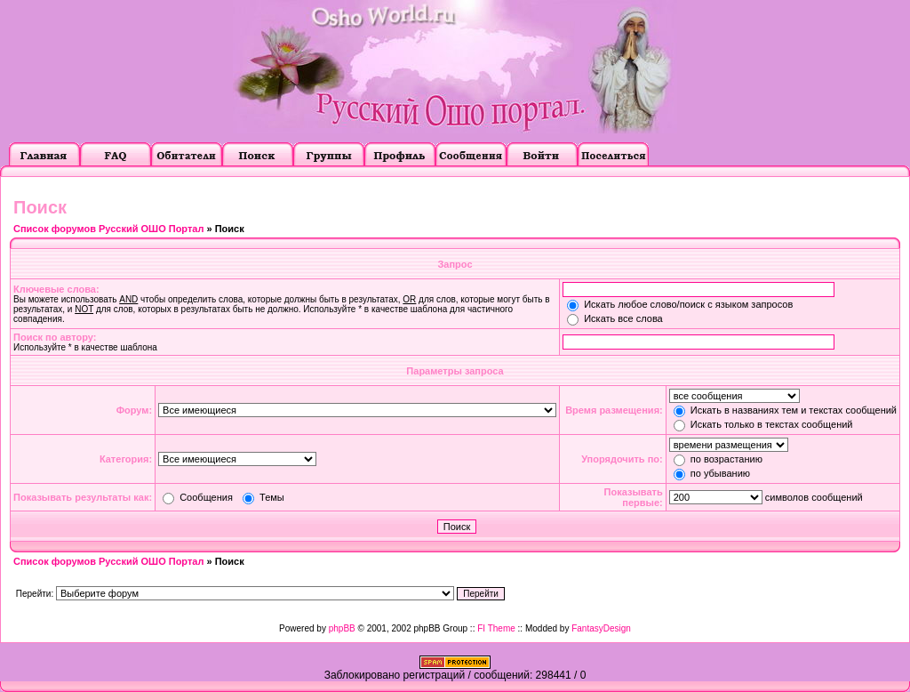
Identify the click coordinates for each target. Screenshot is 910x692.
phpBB (342, 628)
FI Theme (496, 628)
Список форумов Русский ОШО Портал (108, 228)
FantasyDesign (601, 628)
